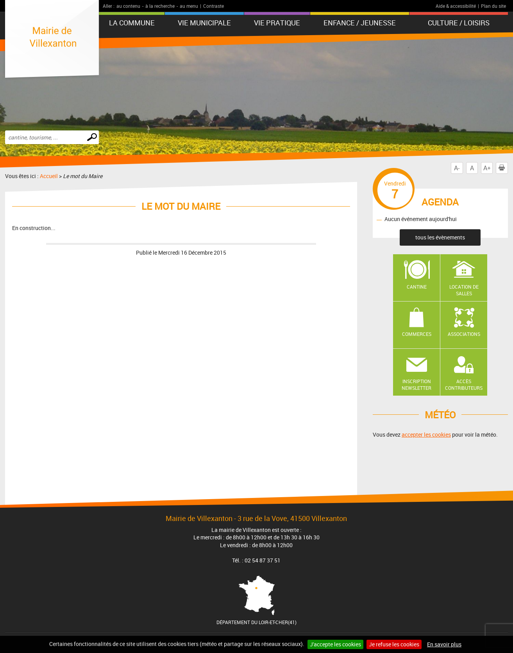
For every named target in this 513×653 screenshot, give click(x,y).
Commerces (416, 334)
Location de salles (464, 290)
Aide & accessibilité (456, 6)
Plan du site (493, 6)
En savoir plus (444, 644)
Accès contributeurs (464, 384)
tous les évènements (440, 237)
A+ (487, 168)
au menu (189, 6)
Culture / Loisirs (459, 22)
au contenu (128, 6)
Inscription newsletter (416, 384)
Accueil (49, 176)
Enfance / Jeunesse (360, 22)
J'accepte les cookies (335, 644)
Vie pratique (277, 22)
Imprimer (503, 168)
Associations (464, 334)
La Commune (132, 22)
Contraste (213, 6)
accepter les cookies (426, 434)
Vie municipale (204, 22)
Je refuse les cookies (394, 644)
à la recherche (160, 6)
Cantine (417, 287)
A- (456, 168)
